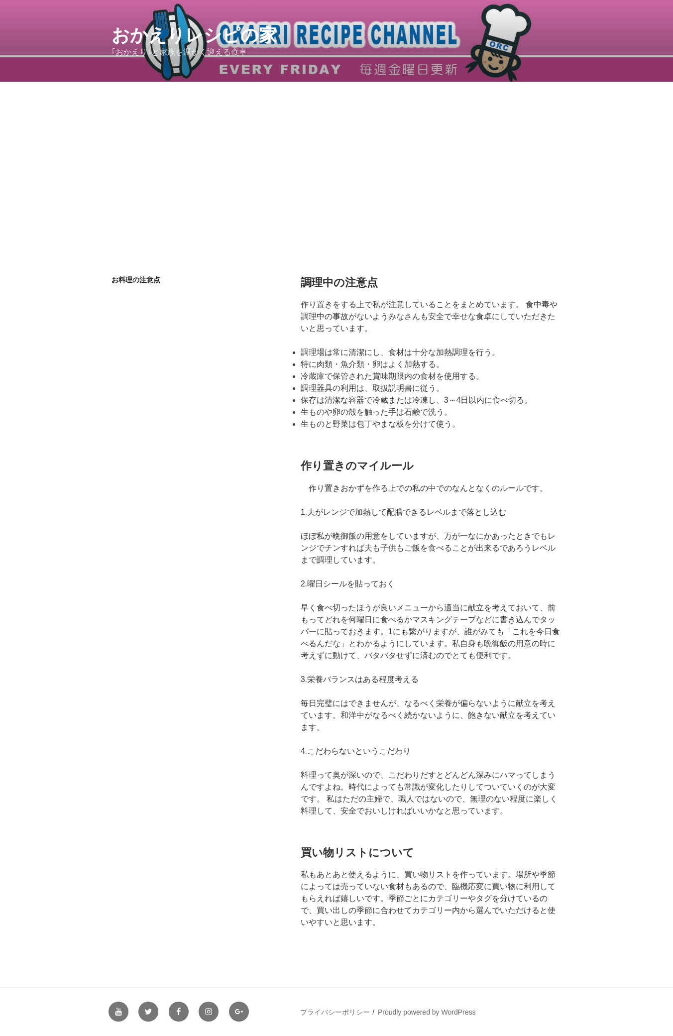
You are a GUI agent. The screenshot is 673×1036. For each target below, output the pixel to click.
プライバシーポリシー (335, 1012)
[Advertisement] (336, 157)
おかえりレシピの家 (194, 35)
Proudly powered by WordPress (427, 1012)
